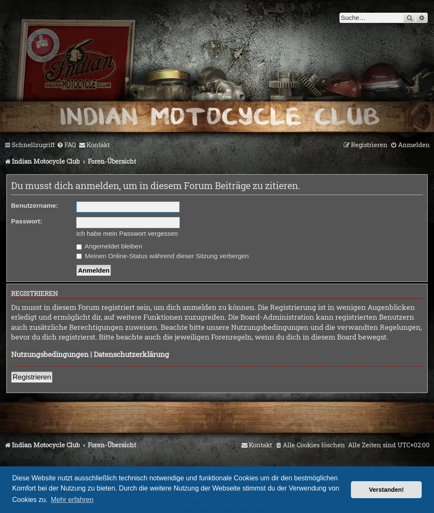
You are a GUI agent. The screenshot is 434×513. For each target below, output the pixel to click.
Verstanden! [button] (386, 489)
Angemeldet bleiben (109, 246)
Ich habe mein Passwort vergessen (127, 233)
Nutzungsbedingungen (50, 354)
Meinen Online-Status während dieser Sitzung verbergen (162, 255)
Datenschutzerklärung (131, 354)
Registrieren (32, 377)
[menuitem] (66, 145)
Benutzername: (34, 205)
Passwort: (26, 221)
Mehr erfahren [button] (72, 499)
